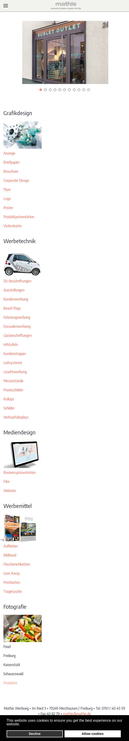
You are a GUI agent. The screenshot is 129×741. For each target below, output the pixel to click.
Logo (7, 198)
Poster (8, 207)
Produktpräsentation (18, 216)
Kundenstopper (14, 353)
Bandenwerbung (15, 299)
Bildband (9, 555)
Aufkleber (10, 546)
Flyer (7, 189)
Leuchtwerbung (15, 371)
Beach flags (12, 308)
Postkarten (11, 582)
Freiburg (9, 655)
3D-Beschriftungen (17, 281)
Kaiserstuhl (11, 664)
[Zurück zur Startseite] (64, 5)
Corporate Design (16, 180)
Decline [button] (35, 734)
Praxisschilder (13, 390)
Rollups (8, 399)
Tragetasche (12, 591)
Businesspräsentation (19, 472)
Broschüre (10, 171)
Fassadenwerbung (17, 326)
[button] (5, 5)
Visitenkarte (12, 226)
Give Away (11, 573)
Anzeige (9, 153)
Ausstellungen (13, 290)
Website (9, 490)
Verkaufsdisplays (15, 417)
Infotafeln (10, 344)
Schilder (9, 408)
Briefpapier (11, 162)
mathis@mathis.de (77, 713)
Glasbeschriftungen (17, 335)
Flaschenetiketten (16, 564)
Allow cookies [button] (93, 734)
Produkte (10, 683)
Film (6, 481)
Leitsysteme (12, 362)
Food (6, 646)
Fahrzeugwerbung (16, 317)
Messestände (13, 381)
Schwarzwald (13, 674)
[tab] (40, 90)
